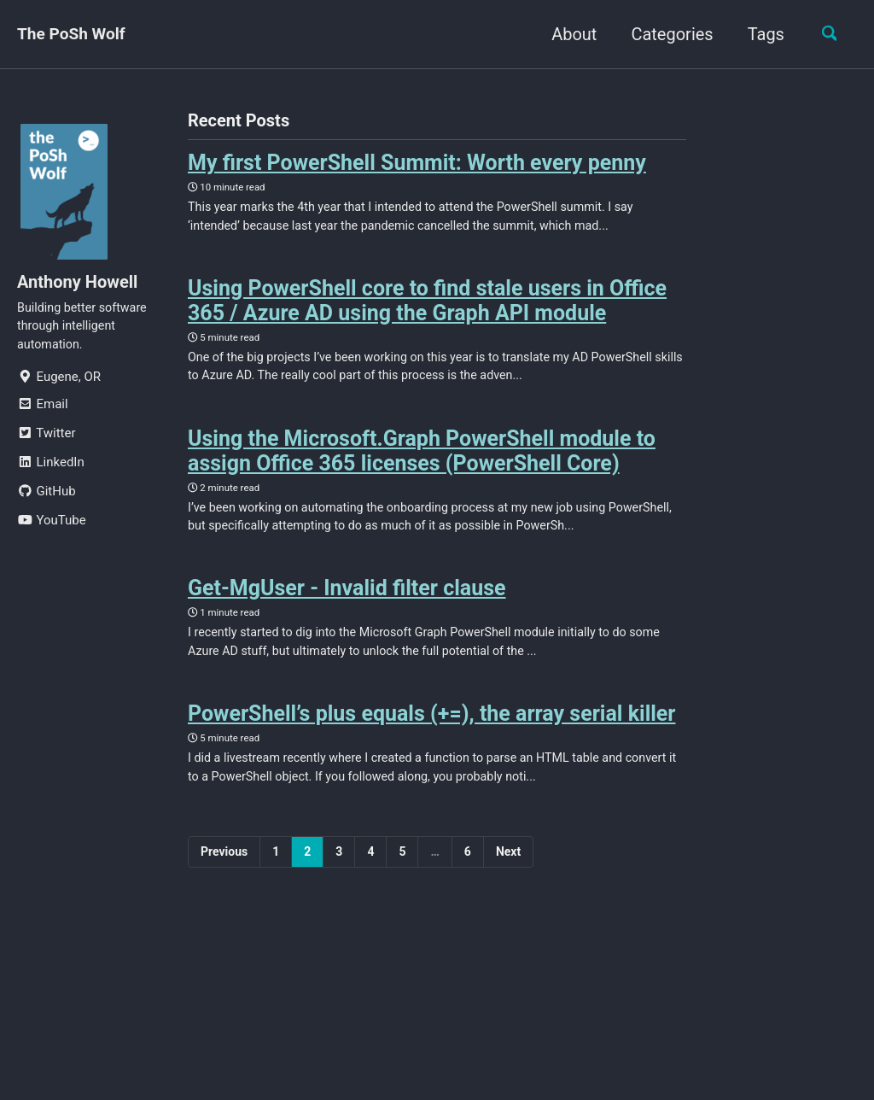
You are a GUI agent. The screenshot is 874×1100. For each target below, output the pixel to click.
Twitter (46, 439)
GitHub (46, 497)
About (568, 34)
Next (508, 874)
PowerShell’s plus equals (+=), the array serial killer (432, 733)
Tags (760, 34)
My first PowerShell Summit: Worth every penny (417, 163)
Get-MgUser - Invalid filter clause (347, 603)
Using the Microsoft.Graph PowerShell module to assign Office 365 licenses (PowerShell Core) (422, 460)
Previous (224, 874)
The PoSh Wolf (74, 34)
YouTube (51, 526)
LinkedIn (50, 468)
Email (42, 410)
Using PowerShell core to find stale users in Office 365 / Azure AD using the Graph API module (427, 306)
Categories (666, 34)
